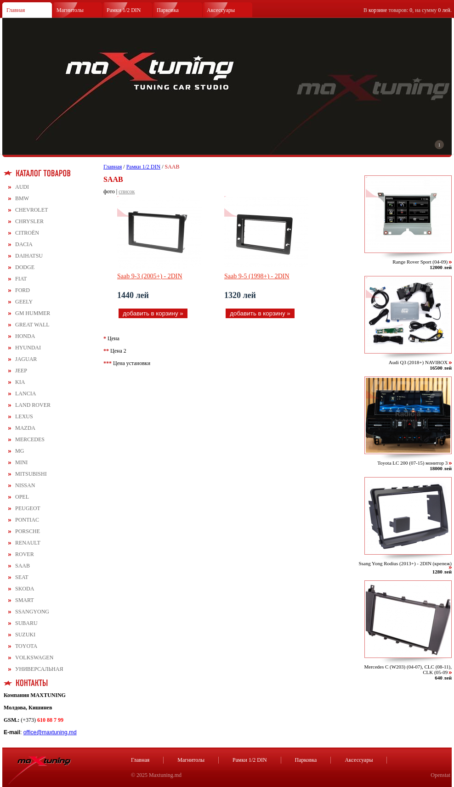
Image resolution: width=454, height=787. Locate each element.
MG (19, 451)
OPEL (22, 497)
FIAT (21, 278)
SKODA (24, 588)
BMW (22, 198)
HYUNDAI (28, 347)
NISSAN (25, 485)
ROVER (24, 554)
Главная (15, 10)
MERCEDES (30, 439)
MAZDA (25, 428)
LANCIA (25, 393)
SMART (24, 600)
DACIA (24, 244)
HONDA (25, 336)
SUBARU (26, 623)
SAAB (22, 565)
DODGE (24, 267)
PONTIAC (27, 520)
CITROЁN (27, 233)
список (127, 191)
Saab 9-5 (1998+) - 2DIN (256, 276)
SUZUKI (25, 634)
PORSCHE (27, 531)
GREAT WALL (32, 324)
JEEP (21, 370)
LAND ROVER (33, 405)
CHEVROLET (31, 210)
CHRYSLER (29, 221)
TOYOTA (26, 646)
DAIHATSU (29, 256)
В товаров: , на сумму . (407, 10)
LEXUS (24, 416)
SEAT (21, 577)
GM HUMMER (32, 313)
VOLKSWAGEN (34, 657)
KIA (20, 382)
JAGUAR (26, 359)
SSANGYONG (32, 611)
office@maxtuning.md (50, 732)
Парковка (168, 10)
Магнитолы (70, 10)
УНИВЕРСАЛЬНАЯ (39, 669)
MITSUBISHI (31, 474)
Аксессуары (221, 10)
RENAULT (27, 543)
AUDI (22, 187)
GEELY (24, 301)
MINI (21, 462)
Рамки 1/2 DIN (124, 10)
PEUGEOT (27, 508)
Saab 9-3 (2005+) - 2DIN (149, 276)
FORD (22, 290)
